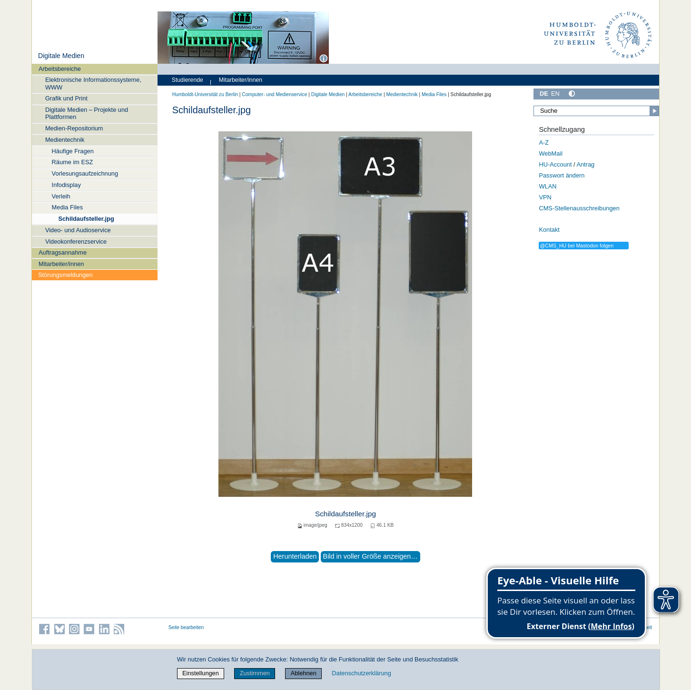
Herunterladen (294, 556)
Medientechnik (65, 139)
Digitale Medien (61, 55)
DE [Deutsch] (544, 93)
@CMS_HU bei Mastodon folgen (576, 245)
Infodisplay (66, 184)
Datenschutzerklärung (361, 673)
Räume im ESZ (72, 162)
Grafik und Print (66, 98)
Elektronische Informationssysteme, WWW (93, 83)
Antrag (585, 164)
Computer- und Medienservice (274, 94)
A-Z (544, 142)
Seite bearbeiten (186, 627)
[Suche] (596, 111)
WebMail (551, 153)
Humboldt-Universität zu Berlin (205, 94)
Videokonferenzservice (76, 241)
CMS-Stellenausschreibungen (579, 208)
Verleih (61, 196)
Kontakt (549, 229)
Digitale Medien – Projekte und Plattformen (86, 113)
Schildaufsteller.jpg (86, 218)
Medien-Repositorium (74, 128)
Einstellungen (200, 673)
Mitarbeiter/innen (61, 263)
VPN (545, 197)
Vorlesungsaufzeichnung (85, 173)
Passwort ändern (561, 175)
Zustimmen (255, 673)
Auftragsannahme (63, 252)
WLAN (547, 186)
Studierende (187, 80)
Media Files (67, 207)
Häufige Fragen (73, 151)
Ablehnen (303, 673)
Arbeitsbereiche (60, 68)
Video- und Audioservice (78, 230)
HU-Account (555, 164)
